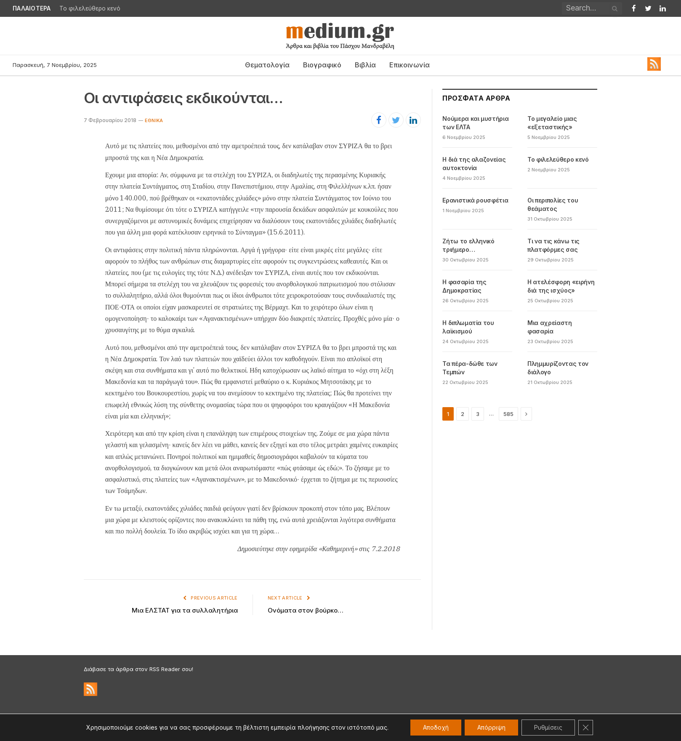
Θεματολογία (267, 65)
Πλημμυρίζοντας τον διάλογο (557, 368)
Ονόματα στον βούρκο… (305, 610)
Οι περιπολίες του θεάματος (552, 204)
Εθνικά (154, 120)
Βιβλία (365, 65)
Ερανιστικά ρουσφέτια (475, 200)
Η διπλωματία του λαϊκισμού (468, 327)
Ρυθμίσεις (548, 727)
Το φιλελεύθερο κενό (89, 8)
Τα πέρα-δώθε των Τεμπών (469, 368)
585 (508, 413)
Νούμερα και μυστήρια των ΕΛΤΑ (475, 123)
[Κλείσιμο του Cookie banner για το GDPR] (585, 727)
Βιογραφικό (322, 65)
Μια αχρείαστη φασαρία (549, 327)
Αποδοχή (436, 727)
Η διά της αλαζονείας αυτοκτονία (473, 163)
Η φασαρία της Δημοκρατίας (464, 286)
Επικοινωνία (409, 65)
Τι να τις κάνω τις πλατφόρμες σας (553, 245)
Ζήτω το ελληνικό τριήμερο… (468, 245)
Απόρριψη (491, 727)
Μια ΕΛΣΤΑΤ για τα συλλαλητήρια (185, 610)
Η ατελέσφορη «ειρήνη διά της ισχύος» (560, 286)
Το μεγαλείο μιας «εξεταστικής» (552, 123)
